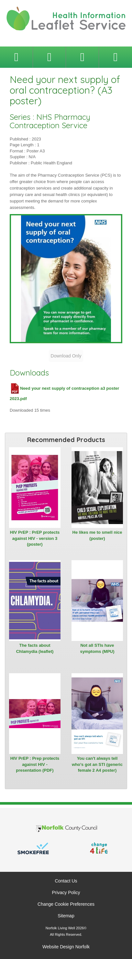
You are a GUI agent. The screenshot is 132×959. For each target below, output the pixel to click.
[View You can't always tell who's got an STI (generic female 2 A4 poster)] (97, 713)
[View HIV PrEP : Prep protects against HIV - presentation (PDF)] (34, 713)
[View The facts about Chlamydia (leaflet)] (34, 600)
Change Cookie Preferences (66, 904)
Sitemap (66, 915)
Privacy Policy (66, 892)
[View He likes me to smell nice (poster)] (97, 487)
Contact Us (66, 880)
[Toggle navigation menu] (16, 57)
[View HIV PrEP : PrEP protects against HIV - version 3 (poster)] (34, 487)
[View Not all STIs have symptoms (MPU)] (97, 600)
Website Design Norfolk (66, 946)
